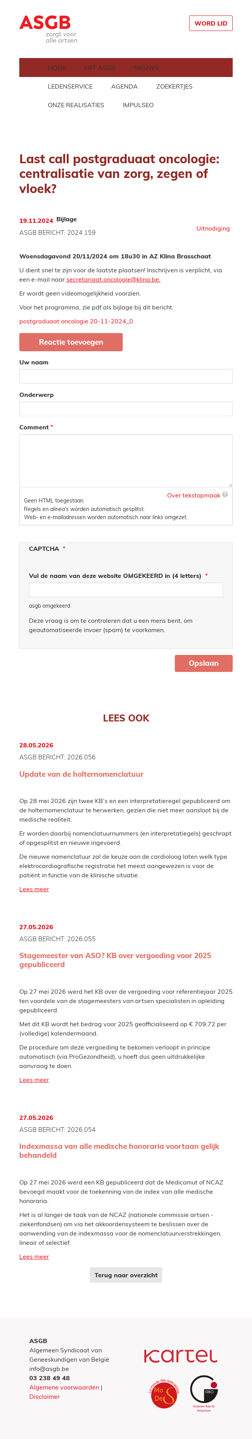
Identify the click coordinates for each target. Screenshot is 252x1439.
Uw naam (34, 362)
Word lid (210, 23)
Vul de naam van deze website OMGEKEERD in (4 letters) (116, 575)
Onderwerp (36, 394)
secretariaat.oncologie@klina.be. (113, 279)
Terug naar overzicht (126, 1275)
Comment (34, 427)
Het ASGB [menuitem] (100, 68)
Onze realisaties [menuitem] (76, 105)
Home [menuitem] (57, 68)
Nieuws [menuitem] (146, 68)
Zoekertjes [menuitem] (174, 86)
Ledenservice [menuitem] (70, 86)
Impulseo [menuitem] (138, 105)
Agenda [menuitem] (124, 86)
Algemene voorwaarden (64, 1387)
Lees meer (34, 889)
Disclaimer (44, 1396)
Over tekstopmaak (193, 495)
